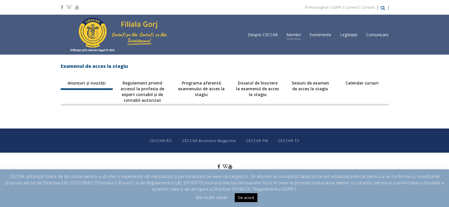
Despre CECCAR (263, 34)
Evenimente (320, 34)
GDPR (336, 7)
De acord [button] (246, 197)
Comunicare (377, 34)
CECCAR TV (288, 140)
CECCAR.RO (161, 140)
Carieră (351, 7)
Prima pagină (316, 7)
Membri (293, 34)
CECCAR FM (257, 140)
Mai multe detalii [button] (212, 197)
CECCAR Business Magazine (209, 140)
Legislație (349, 34)
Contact (368, 7)
